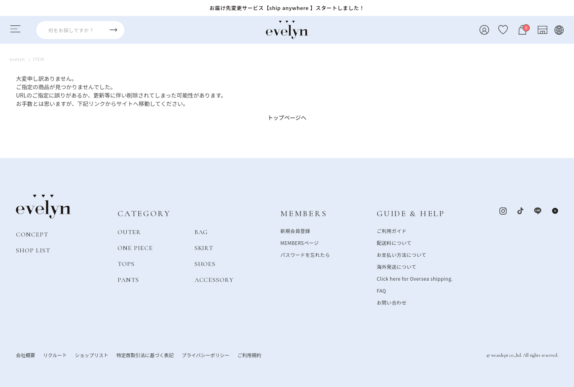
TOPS (126, 264)
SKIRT (204, 248)
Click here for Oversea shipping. (415, 278)
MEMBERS (303, 214)
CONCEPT (32, 234)
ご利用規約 (249, 354)
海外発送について (396, 266)
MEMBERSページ (299, 242)
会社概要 (25, 354)
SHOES (205, 264)
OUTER (129, 232)
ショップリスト (91, 354)
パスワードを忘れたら (305, 254)
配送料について (394, 242)
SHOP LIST (33, 250)
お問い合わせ (392, 302)
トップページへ (287, 117)
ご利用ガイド (392, 230)
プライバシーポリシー (206, 354)
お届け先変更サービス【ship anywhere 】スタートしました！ (286, 8)
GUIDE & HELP (411, 214)
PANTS (128, 279)
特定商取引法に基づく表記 (145, 354)
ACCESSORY (214, 279)
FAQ (381, 290)
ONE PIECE (135, 248)
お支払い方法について (401, 254)
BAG (201, 232)
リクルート (55, 354)
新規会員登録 (295, 230)
